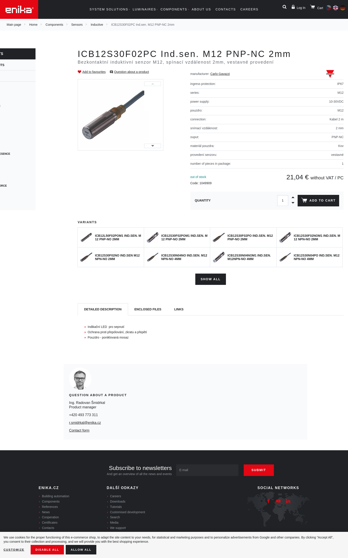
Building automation (55, 495)
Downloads (117, 500)
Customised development (127, 511)
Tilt (11, 161)
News (46, 511)
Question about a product (131, 72)
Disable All (49, 549)
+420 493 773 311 (83, 414)
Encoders (16, 145)
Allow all (85, 549)
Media (114, 521)
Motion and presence (25, 153)
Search (115, 516)
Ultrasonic (17, 114)
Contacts (226, 9)
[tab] (103, 308)
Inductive (97, 24)
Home (33, 24)
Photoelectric (20, 106)
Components (173, 9)
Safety (14, 193)
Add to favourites (94, 72)
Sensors (77, 24)
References (50, 505)
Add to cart (318, 201)
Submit (262, 469)
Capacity (15, 98)
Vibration (16, 201)
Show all (211, 278)
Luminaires (144, 9)
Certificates (49, 521)
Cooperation (50, 516)
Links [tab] (179, 308)
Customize (15, 549)
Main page (14, 24)
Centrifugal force (23, 185)
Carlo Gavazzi (220, 74)
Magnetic (16, 129)
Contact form (79, 429)
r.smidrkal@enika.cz (85, 421)
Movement (16, 137)
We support (118, 527)
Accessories (18, 177)
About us (201, 9)
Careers (249, 9)
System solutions (108, 9)
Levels (14, 121)
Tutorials (116, 505)
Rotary (14, 169)
